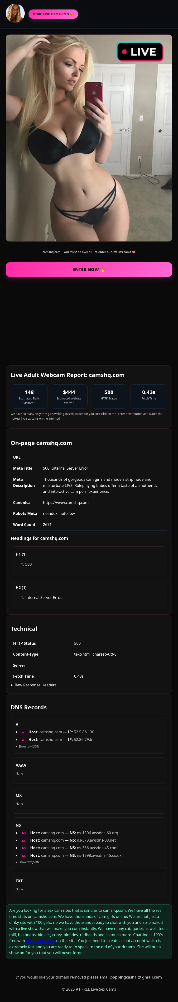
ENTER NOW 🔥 (89, 269)
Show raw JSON (29, 746)
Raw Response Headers (36, 685)
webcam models (40, 940)
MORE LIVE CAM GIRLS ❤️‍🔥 (53, 14)
